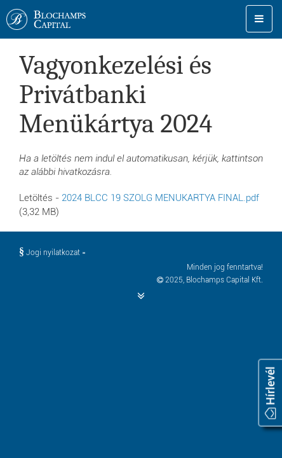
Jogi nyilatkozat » (52, 252)
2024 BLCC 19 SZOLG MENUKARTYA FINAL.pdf (160, 198)
